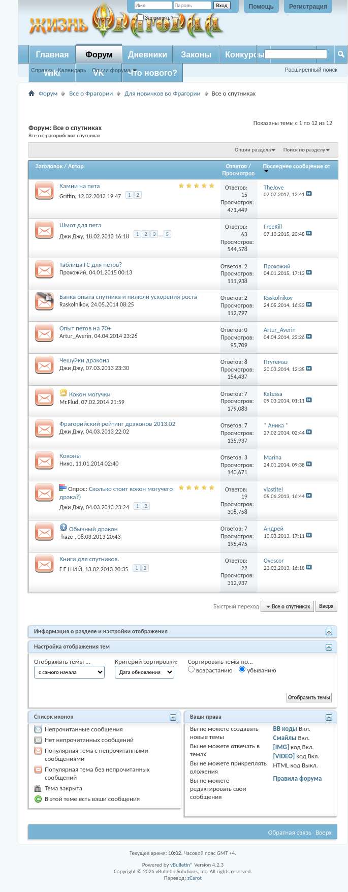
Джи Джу (71, 236)
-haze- (67, 536)
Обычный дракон (93, 529)
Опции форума (111, 70)
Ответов (236, 166)
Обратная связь (289, 832)
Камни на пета (79, 186)
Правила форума (297, 778)
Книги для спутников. (89, 559)
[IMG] (281, 747)
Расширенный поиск (310, 70)
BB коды (285, 728)
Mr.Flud (68, 402)
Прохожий (72, 272)
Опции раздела (253, 149)
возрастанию (210, 670)
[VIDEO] (284, 756)
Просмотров (238, 173)
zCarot (194, 878)
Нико (66, 463)
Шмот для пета (80, 225)
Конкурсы (245, 54)
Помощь (261, 6)
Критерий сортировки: (146, 661)
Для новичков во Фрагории (162, 93)
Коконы (70, 455)
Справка (42, 70)
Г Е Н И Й (70, 569)
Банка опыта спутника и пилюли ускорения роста (128, 296)
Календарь (72, 70)
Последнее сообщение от (296, 168)
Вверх (326, 606)
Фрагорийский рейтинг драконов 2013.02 (117, 423)
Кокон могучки (90, 394)
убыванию (257, 670)
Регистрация (308, 6)
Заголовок (49, 166)
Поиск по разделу (304, 149)
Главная (52, 54)
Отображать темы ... (62, 661)
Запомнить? (155, 18)
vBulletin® (181, 865)
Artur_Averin (75, 336)
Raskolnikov (73, 304)
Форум (99, 54)
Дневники (147, 54)
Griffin (67, 196)
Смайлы (285, 738)
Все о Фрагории (91, 93)
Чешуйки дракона (84, 360)
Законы (196, 54)
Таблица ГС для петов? (90, 264)
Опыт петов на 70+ (85, 328)
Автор (76, 166)
